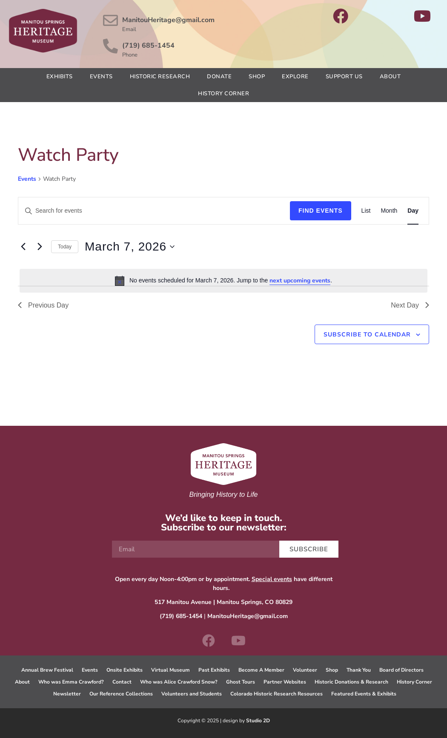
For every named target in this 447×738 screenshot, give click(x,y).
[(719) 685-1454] (110, 46)
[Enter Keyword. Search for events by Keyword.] (154, 210)
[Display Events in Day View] (412, 210)
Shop (257, 76)
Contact (122, 681)
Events (101, 76)
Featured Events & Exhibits (363, 693)
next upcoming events (299, 280)
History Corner (223, 93)
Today (65, 247)
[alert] (223, 281)
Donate (219, 76)
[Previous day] (23, 247)
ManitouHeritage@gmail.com (169, 20)
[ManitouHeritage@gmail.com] (110, 20)
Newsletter (67, 693)
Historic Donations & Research (351, 681)
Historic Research (160, 76)
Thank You (359, 670)
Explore (295, 76)
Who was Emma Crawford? (71, 681)
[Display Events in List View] (366, 210)
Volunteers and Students (191, 693)
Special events (272, 579)
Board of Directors (401, 670)
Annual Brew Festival (47, 670)
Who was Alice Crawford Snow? (179, 681)
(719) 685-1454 (149, 45)
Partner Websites (285, 681)
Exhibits (59, 76)
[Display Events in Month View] (389, 210)
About (390, 76)
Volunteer (305, 670)
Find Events (320, 210)
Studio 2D (258, 720)
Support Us (344, 76)
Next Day (410, 305)
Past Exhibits (214, 670)
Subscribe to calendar (367, 335)
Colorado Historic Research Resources (276, 693)
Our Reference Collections (121, 693)
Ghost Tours (240, 681)
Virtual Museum (170, 670)
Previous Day (43, 305)
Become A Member (261, 670)
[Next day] (39, 247)
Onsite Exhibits (124, 670)
